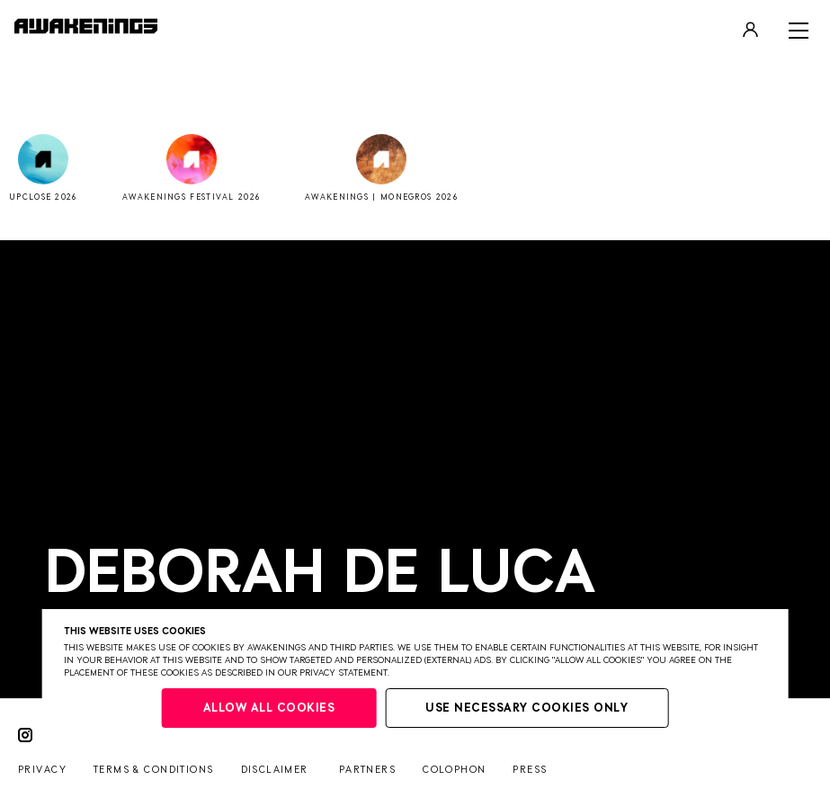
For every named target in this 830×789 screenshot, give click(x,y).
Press (530, 770)
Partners (367, 770)
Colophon (454, 770)
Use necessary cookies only (526, 708)
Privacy (42, 770)
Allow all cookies (269, 708)
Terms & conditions (154, 770)
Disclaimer (274, 770)
